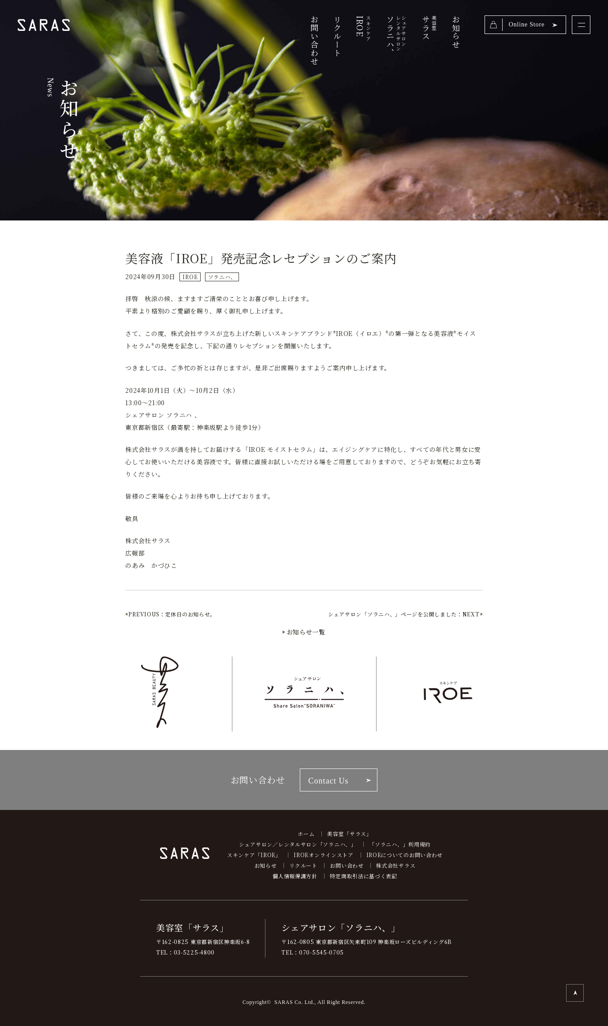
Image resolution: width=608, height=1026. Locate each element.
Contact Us (328, 780)
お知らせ (456, 32)
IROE (190, 276)
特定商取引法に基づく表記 (363, 876)
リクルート (337, 36)
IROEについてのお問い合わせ (404, 854)
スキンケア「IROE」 (254, 854)
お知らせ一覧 (306, 631)
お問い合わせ (314, 40)
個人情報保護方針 (294, 876)
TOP (575, 993)
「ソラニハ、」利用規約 (400, 844)
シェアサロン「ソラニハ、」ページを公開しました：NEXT (404, 614)
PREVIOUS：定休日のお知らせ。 (172, 614)
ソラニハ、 (395, 40)
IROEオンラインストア (323, 854)
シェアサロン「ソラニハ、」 (340, 927)
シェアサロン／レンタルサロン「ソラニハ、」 (298, 844)
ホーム (306, 833)
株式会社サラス (395, 865)
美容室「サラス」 (349, 833)
